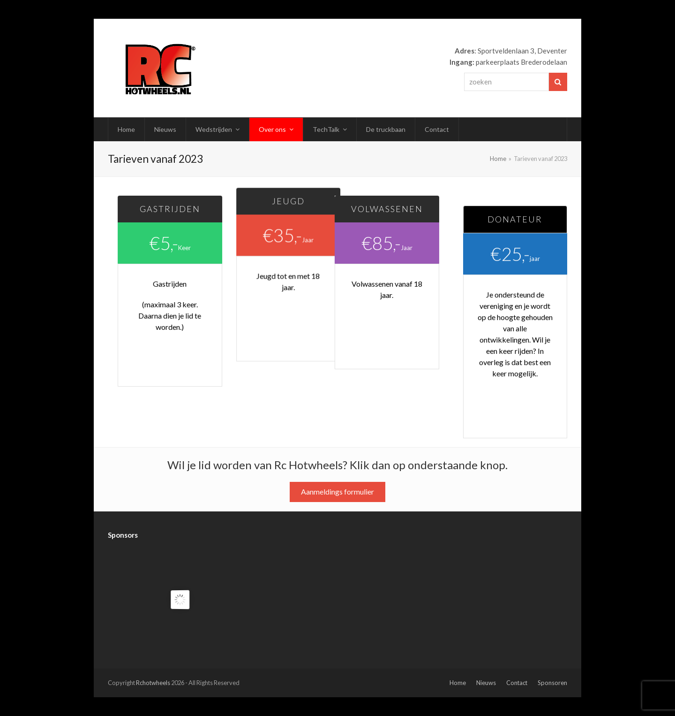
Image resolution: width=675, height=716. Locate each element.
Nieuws (486, 682)
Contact (516, 682)
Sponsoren (552, 682)
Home (458, 682)
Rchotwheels (153, 682)
